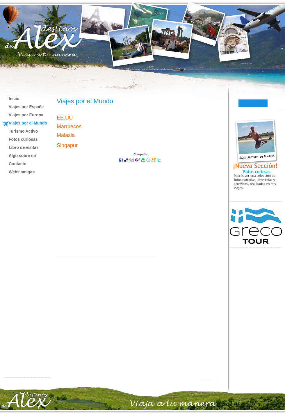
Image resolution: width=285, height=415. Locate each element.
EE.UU (65, 118)
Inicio (14, 98)
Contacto (17, 163)
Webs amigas (22, 172)
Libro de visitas (24, 147)
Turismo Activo (23, 131)
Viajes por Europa (26, 115)
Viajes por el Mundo (28, 123)
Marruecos (69, 126)
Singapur (67, 145)
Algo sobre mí (22, 155)
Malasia (66, 135)
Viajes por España (26, 106)
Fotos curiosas (23, 139)
